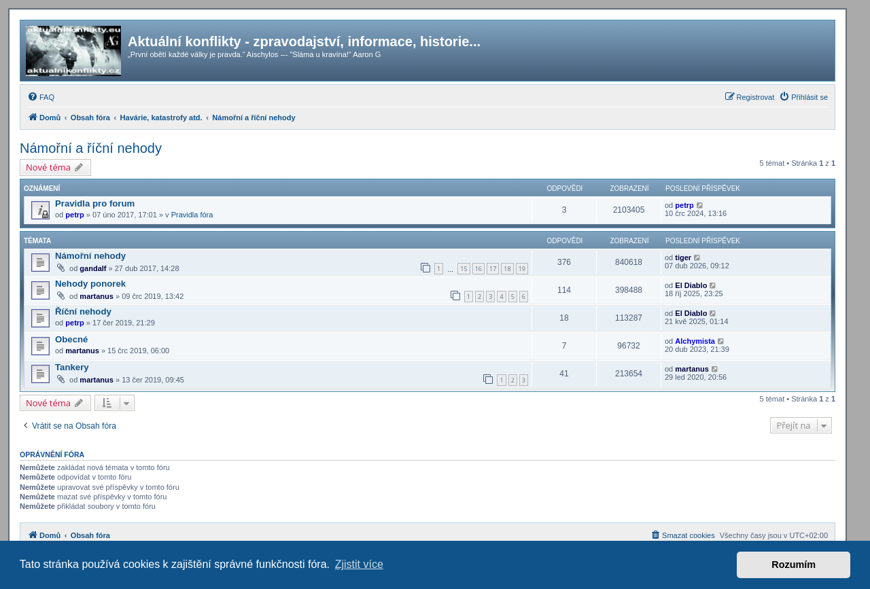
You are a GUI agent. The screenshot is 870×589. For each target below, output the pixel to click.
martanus (97, 296)
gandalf (93, 268)
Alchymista (695, 341)
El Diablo (691, 285)
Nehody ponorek (90, 284)
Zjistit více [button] (359, 564)
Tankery (72, 367)
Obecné (71, 339)
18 (507, 268)
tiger (683, 257)
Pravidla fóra (192, 215)
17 (492, 268)
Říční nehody (83, 311)
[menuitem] (40, 97)
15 (463, 268)
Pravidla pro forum (95, 203)
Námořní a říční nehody (91, 148)
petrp (74, 215)
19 (522, 268)
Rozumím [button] (793, 564)
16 (478, 268)
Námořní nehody (90, 256)
